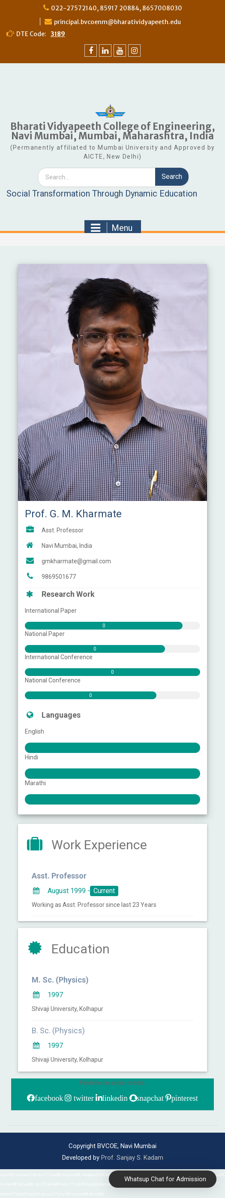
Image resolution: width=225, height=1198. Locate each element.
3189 (58, 34)
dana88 (106, 1184)
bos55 (21, 1194)
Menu (111, 227)
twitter (83, 1098)
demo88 (96, 1194)
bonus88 (25, 1184)
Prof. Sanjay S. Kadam (132, 1157)
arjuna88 (80, 1194)
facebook (49, 1098)
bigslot (93, 1184)
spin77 (40, 1184)
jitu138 (64, 1194)
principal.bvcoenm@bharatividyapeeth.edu (117, 22)
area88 (54, 1184)
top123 (34, 1194)
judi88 (80, 1184)
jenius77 (49, 1194)
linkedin (115, 1098)
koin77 (67, 1184)
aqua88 (217, 1175)
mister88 (8, 1184)
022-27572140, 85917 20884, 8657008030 (116, 8)
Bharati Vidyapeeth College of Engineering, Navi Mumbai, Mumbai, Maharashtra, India (112, 131)
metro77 (7, 1194)
